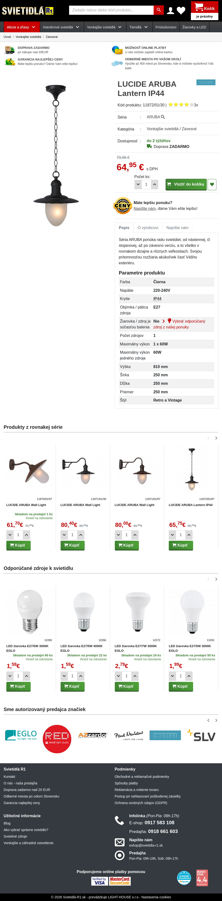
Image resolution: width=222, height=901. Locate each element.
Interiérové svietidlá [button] (62, 27)
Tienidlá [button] (139, 27)
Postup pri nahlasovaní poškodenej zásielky (148, 796)
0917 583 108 (152, 822)
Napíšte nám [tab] (178, 228)
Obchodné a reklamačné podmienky (142, 777)
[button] (209, 438)
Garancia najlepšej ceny (22, 803)
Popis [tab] (124, 228)
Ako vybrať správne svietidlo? (26, 830)
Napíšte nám (145, 208)
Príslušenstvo (166, 27)
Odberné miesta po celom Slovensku (31, 796)
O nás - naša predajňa (20, 783)
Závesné (52, 37)
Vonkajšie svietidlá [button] (105, 27)
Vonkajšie (163, 129)
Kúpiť (18, 545)
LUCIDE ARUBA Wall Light (26, 505)
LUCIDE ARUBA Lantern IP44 (191, 505)
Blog (7, 823)
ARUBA (156, 117)
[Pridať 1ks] (154, 184)
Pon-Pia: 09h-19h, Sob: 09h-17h (153, 858)
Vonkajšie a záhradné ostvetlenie (28, 843)
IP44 (157, 299)
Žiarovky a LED (194, 27)
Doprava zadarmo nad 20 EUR (27, 790)
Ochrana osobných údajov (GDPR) (141, 803)
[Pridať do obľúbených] (212, 184)
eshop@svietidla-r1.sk (146, 845)
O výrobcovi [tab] (148, 228)
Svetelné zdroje (15, 836)
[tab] (124, 228)
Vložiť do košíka (186, 184)
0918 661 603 (153, 831)
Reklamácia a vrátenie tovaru (137, 790)
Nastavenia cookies (156, 897)
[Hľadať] (159, 10)
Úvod (7, 37)
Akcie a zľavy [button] (22, 27)
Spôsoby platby (126, 783)
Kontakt (9, 777)
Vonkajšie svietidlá (28, 37)
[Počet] (146, 184)
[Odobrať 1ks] (138, 184)
